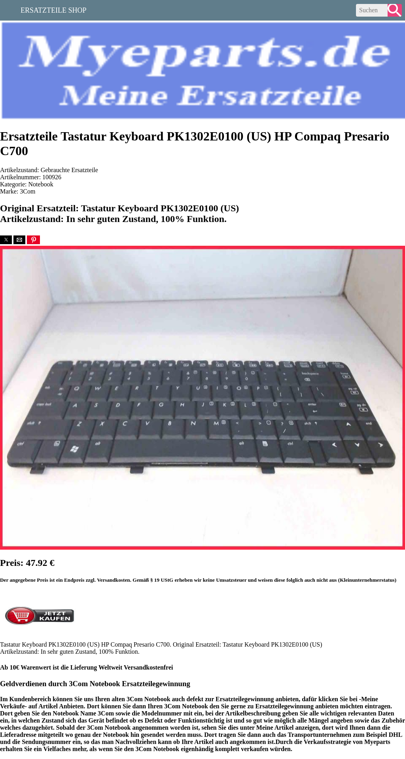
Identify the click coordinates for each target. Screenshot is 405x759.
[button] (6, 239)
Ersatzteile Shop (54, 9)
